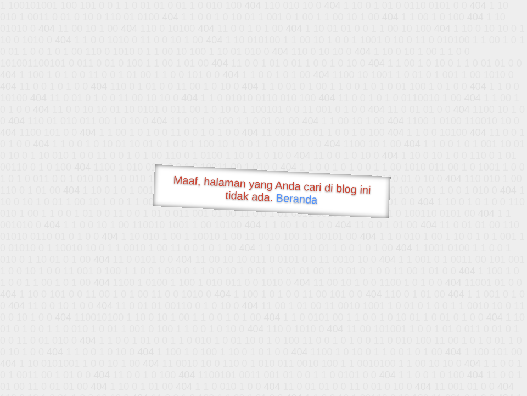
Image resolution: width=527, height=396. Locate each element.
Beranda (297, 198)
